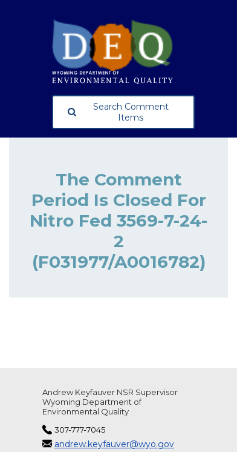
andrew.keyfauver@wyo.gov (114, 444)
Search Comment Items (118, 112)
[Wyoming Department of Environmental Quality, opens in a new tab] (123, 51)
